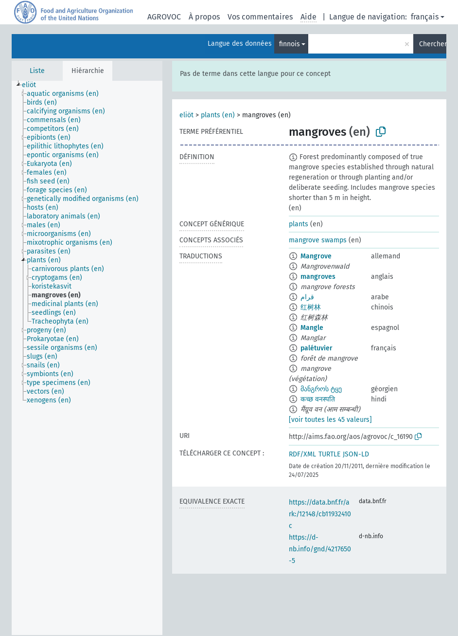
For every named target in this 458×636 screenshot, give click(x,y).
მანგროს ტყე (321, 389)
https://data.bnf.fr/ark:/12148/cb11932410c (320, 514)
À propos (204, 16)
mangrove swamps (318, 240)
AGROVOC (164, 16)
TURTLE (329, 454)
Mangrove (316, 256)
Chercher (432, 44)
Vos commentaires (260, 16)
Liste (37, 71)
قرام (307, 297)
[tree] (87, 358)
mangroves (317, 277)
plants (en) (218, 115)
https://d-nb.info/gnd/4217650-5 (320, 549)
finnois (289, 44)
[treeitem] (33, 85)
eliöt (186, 115)
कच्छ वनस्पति (317, 399)
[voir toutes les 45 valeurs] (330, 420)
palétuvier (316, 348)
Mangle (311, 328)
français (425, 16)
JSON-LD (356, 454)
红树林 (310, 307)
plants (298, 224)
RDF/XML (302, 454)
